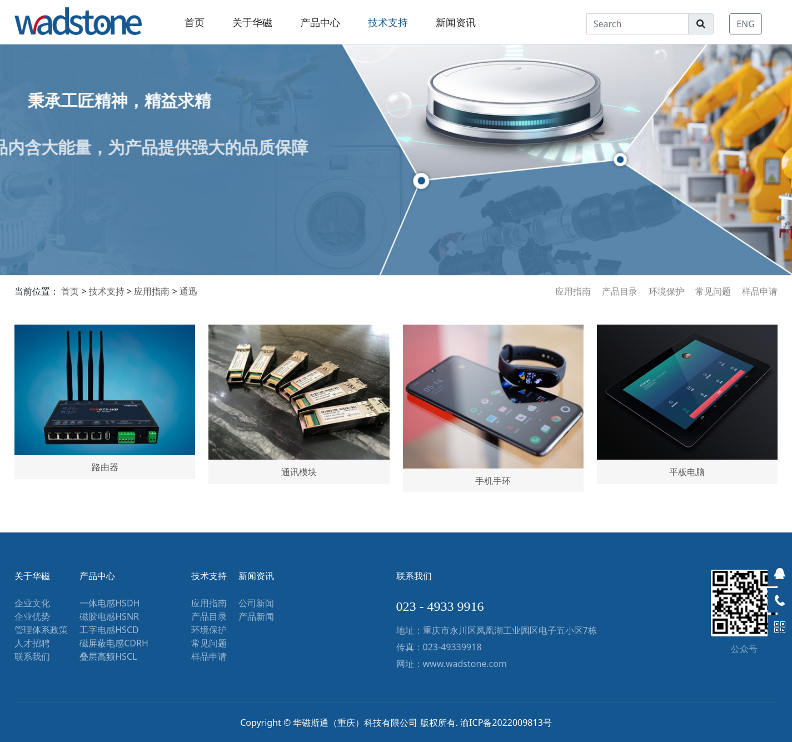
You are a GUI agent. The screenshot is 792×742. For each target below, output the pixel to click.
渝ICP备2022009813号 (506, 722)
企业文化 (32, 603)
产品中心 (320, 22)
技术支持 (388, 22)
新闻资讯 (456, 22)
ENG (745, 24)
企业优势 (32, 616)
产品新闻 (256, 616)
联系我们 (32, 656)
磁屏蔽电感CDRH (113, 643)
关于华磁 (252, 22)
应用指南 (573, 291)
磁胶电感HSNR (109, 616)
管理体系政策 (41, 630)
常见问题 (713, 291)
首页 (195, 22)
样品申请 (760, 291)
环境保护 (666, 291)
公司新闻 (256, 603)
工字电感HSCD (108, 630)
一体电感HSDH (109, 603)
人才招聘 (32, 643)
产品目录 (619, 291)
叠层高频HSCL (108, 656)
